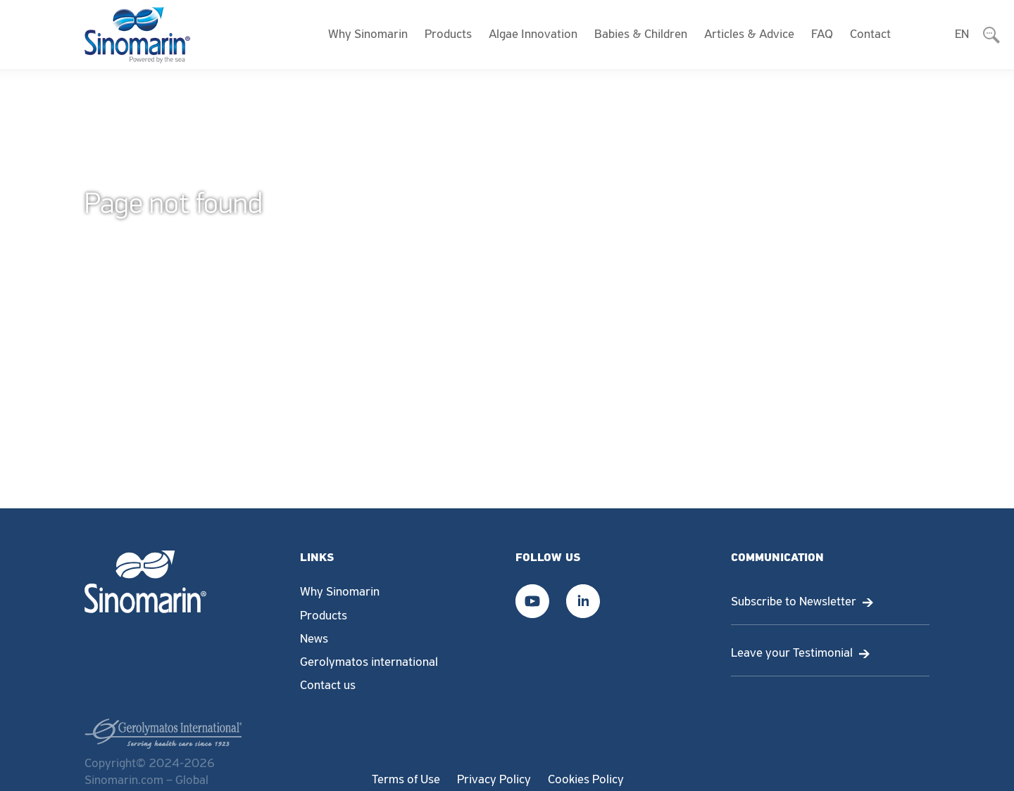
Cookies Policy (586, 780)
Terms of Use (406, 780)
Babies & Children (640, 34)
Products (448, 34)
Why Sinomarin (368, 34)
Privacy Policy (494, 780)
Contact (870, 34)
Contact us (328, 686)
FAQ (822, 34)
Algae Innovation (533, 34)
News (314, 639)
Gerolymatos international (369, 662)
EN (962, 34)
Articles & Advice (749, 34)
